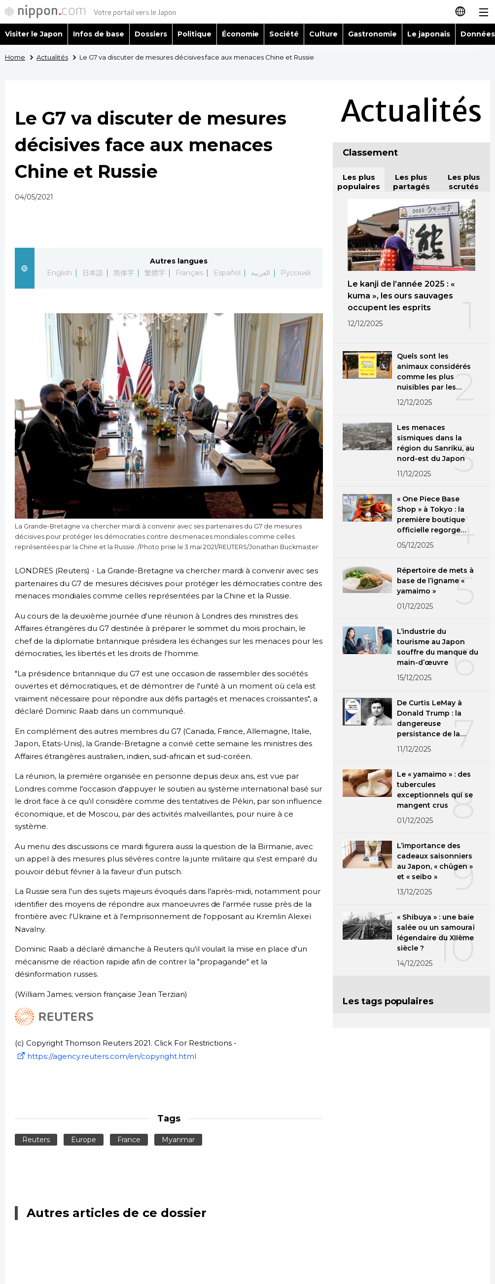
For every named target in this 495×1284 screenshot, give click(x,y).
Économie (240, 34)
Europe (83, 1139)
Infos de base (98, 34)
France (129, 1139)
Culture (323, 34)
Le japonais (428, 34)
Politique (194, 34)
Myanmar (178, 1139)
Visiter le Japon (34, 34)
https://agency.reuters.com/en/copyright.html (105, 1056)
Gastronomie (372, 34)
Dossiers (151, 34)
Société (284, 34)
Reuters (36, 1139)
